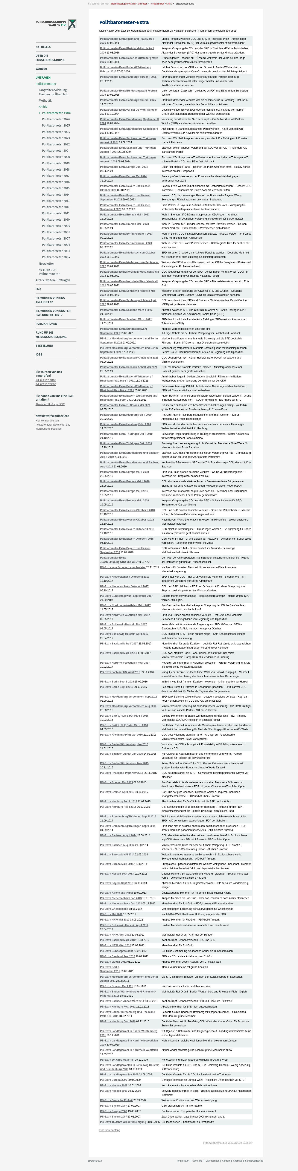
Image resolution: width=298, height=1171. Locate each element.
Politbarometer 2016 (56, 182)
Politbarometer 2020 (56, 157)
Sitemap (237, 1160)
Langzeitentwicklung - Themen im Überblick (54, 92)
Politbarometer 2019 (56, 163)
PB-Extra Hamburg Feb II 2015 (118, 801)
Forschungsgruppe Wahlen (123, 4)
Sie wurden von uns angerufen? (50, 300)
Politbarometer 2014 (56, 195)
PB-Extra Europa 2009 (113, 1079)
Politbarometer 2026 (56, 119)
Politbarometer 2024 (56, 132)
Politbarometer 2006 (56, 245)
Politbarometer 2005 (56, 251)
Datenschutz (212, 1160)
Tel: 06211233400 (46, 380)
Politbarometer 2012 (56, 207)
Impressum (183, 1160)
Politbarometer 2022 (56, 144)
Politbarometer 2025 (56, 125)
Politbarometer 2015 (56, 188)
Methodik (45, 100)
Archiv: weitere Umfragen (53, 280)
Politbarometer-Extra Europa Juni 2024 (124, 166)
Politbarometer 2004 (56, 257)
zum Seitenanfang (109, 1130)
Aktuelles (43, 47)
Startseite (197, 1160)
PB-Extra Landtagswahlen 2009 (119, 1074)
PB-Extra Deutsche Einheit (116, 1100)
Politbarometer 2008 (56, 232)
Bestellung (44, 346)
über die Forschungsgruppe (50, 58)
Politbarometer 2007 (56, 238)
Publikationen (46, 324)
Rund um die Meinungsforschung (51, 335)
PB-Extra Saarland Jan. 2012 (117, 956)
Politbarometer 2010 (56, 219)
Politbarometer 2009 (56, 226)
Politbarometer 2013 (56, 201)
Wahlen (41, 69)
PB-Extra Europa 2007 (113, 1111)
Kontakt (226, 1160)
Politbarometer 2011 (55, 213)
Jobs (39, 354)
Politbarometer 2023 (56, 138)
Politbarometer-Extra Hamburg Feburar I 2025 (128, 100)
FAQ (38, 289)
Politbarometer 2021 (56, 151)
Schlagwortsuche (254, 1160)
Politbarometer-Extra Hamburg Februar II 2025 (128, 76)
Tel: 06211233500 (46, 384)
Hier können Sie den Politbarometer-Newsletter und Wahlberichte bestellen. (53, 424)
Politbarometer (157, 4)
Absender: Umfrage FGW (50, 404)
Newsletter (46, 264)
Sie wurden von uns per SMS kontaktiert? (53, 313)
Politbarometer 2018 (56, 169)
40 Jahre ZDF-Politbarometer (49, 272)
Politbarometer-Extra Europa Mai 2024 (123, 176)
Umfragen (142, 4)
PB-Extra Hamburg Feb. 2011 (118, 1006)
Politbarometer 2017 (55, 176)
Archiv (169, 4)
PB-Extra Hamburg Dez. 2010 (118, 1021)
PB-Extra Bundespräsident (116, 951)
